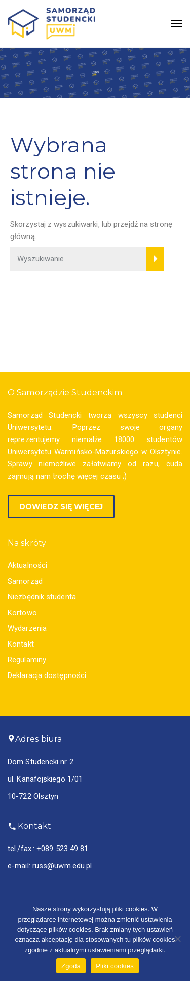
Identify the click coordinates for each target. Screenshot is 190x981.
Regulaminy (27, 659)
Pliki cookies (115, 966)
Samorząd (25, 581)
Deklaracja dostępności (47, 675)
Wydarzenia (27, 628)
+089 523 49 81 (62, 848)
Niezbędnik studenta (42, 596)
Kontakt (21, 644)
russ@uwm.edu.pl (62, 865)
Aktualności (27, 565)
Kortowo (22, 612)
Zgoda (71, 966)
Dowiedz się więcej (61, 506)
